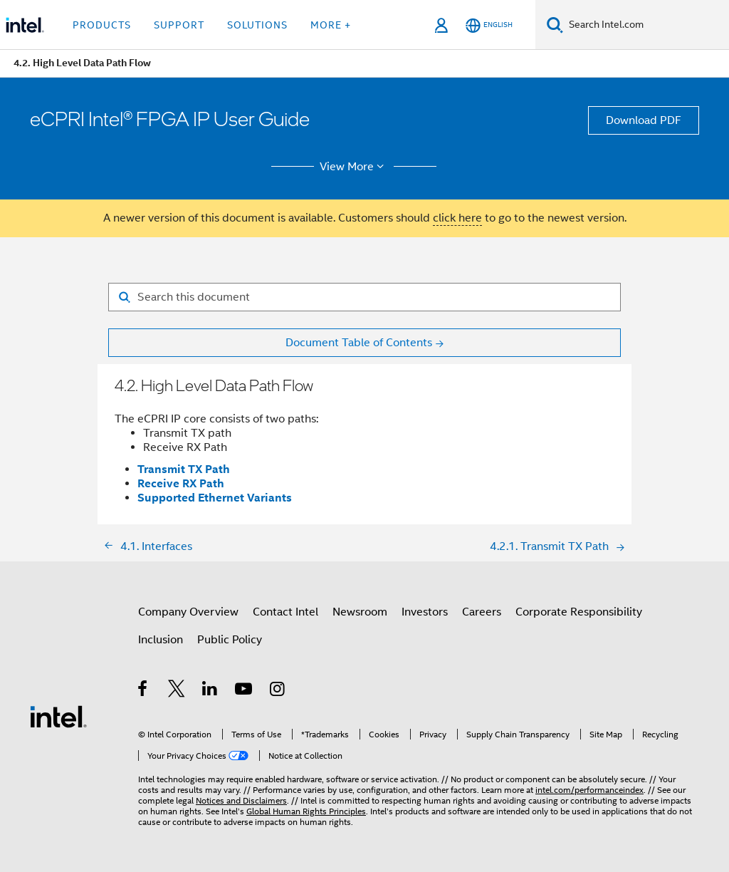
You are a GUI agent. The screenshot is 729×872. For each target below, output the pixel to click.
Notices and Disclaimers (241, 800)
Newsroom (359, 612)
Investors (425, 612)
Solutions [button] (257, 25)
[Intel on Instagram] (278, 691)
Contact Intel (285, 612)
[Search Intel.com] (646, 25)
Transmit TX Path (183, 469)
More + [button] (330, 25)
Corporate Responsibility (578, 612)
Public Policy (229, 640)
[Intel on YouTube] (245, 691)
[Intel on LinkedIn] (210, 691)
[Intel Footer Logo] (58, 716)
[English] (489, 25)
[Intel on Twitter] (177, 691)
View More (354, 167)
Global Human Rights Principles (306, 811)
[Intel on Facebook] (143, 691)
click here (457, 218)
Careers (481, 612)
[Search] (555, 24)
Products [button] (102, 25)
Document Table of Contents (358, 343)
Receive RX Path (180, 483)
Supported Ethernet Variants (214, 497)
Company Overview (188, 612)
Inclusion (160, 640)
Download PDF (643, 120)
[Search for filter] (364, 297)
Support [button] (179, 25)
